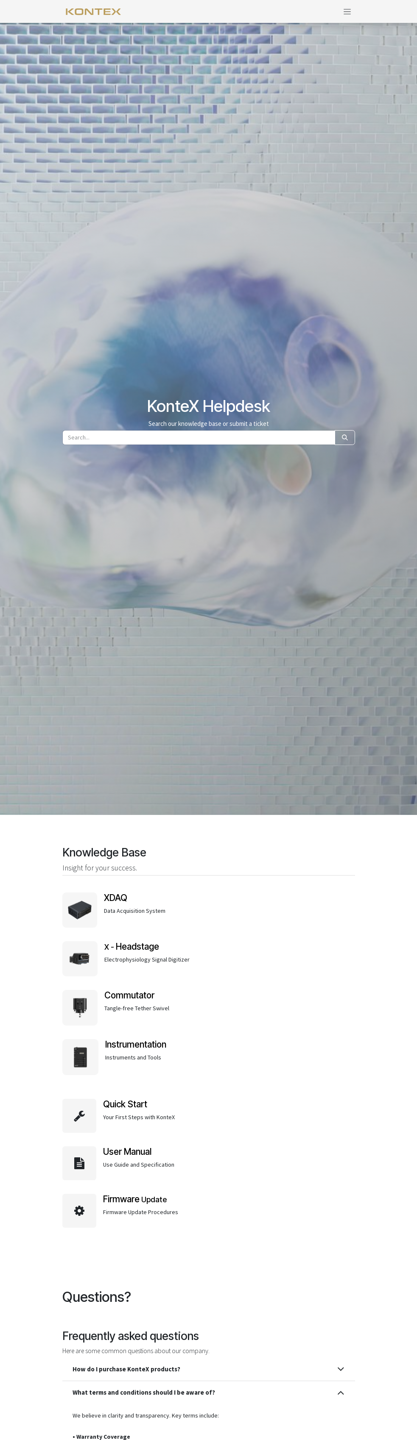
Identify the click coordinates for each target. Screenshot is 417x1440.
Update (135, 1199)
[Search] (345, 437)
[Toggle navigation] (347, 11)
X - (131, 946)
